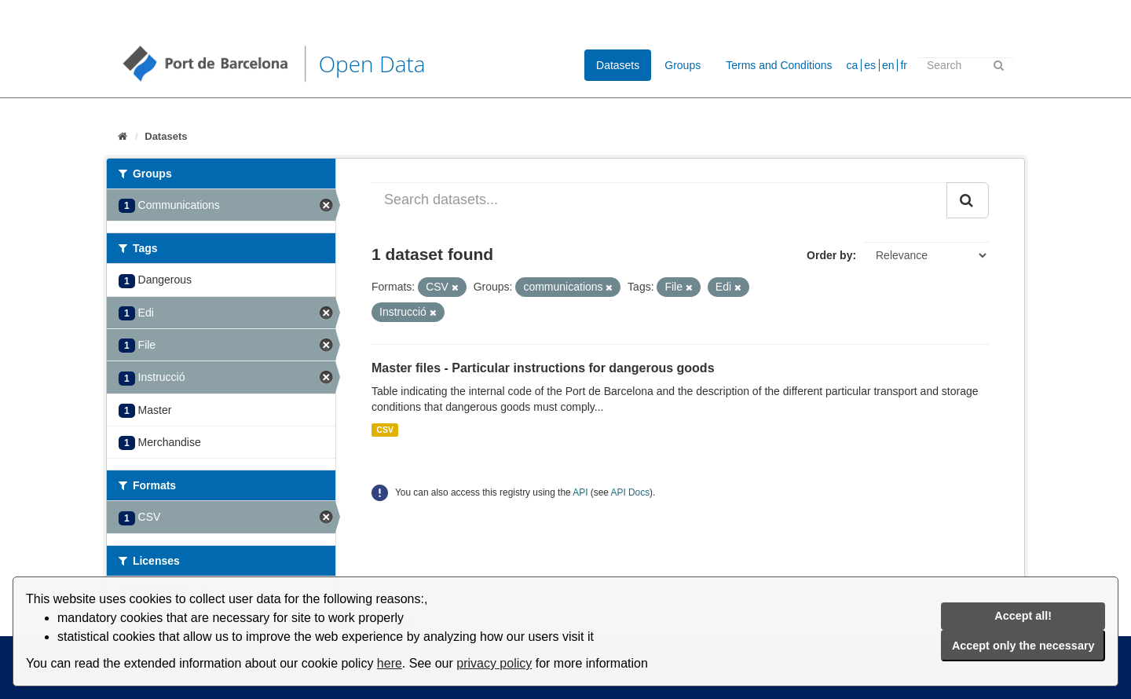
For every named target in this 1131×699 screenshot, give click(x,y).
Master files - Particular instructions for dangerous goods (543, 368)
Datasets (617, 65)
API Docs (630, 492)
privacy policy (494, 663)
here (389, 663)
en (888, 65)
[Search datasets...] (659, 200)
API (580, 492)
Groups (682, 65)
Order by (829, 255)
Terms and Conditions (779, 65)
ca (852, 65)
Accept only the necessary (1023, 645)
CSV (384, 429)
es (870, 65)
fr (903, 65)
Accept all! (1023, 615)
